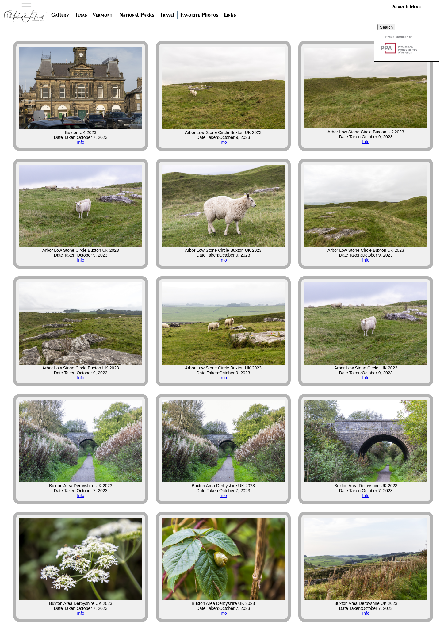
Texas (81, 14)
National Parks (137, 14)
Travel (167, 14)
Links (230, 14)
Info (80, 142)
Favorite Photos (199, 14)
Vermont (102, 14)
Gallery (60, 14)
